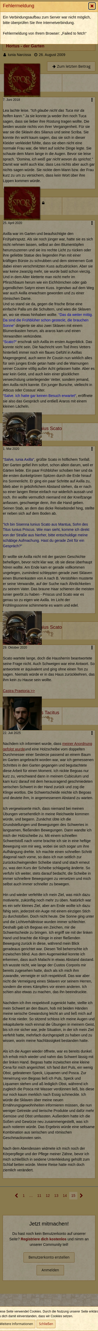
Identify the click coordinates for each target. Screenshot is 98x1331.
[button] (92, 6)
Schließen (46, 1324)
